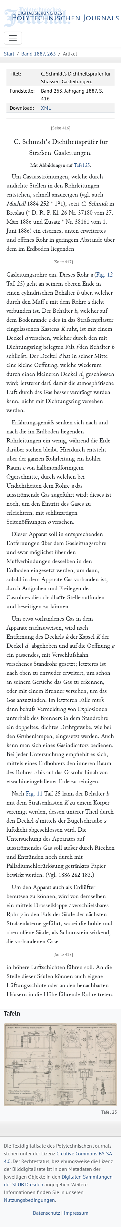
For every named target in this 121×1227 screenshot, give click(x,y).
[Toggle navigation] (13, 38)
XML (46, 108)
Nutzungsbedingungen (29, 1200)
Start (9, 53)
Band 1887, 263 (38, 53)
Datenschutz (46, 1213)
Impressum (76, 1213)
